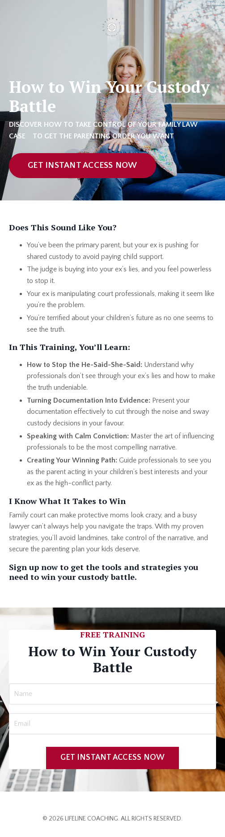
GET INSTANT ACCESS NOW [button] (82, 165)
